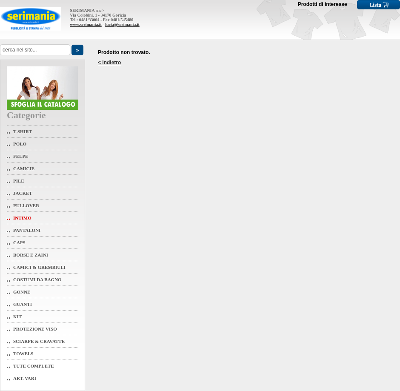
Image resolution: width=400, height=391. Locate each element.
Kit (17, 316)
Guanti (22, 304)
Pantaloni (26, 230)
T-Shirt (22, 131)
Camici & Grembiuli (39, 267)
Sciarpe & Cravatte (39, 341)
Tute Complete (33, 365)
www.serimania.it (85, 24)
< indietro (109, 63)
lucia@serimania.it (122, 24)
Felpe (20, 156)
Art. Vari (24, 378)
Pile (18, 180)
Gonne (21, 291)
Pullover (26, 205)
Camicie (23, 168)
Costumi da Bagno (37, 279)
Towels (23, 353)
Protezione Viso (35, 328)
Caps (19, 242)
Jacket (22, 193)
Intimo (22, 217)
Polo (19, 143)
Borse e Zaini (30, 254)
